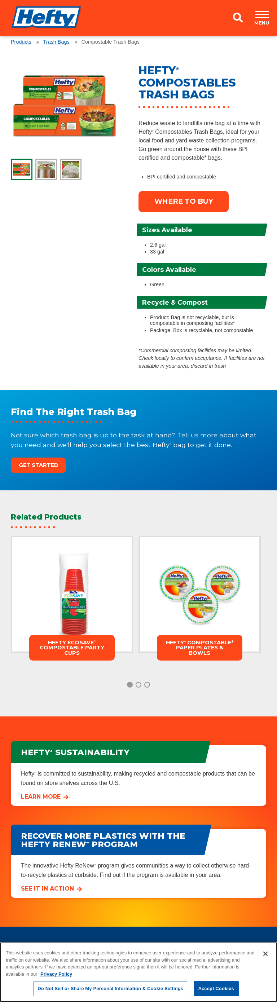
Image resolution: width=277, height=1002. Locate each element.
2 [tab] (138, 685)
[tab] (21, 169)
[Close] (265, 954)
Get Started (38, 465)
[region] (138, 972)
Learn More (41, 796)
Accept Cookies (216, 988)
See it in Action (47, 888)
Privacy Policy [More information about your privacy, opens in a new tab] (56, 974)
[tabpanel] (64, 107)
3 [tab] (147, 685)
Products (21, 42)
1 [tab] (130, 685)
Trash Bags (56, 42)
